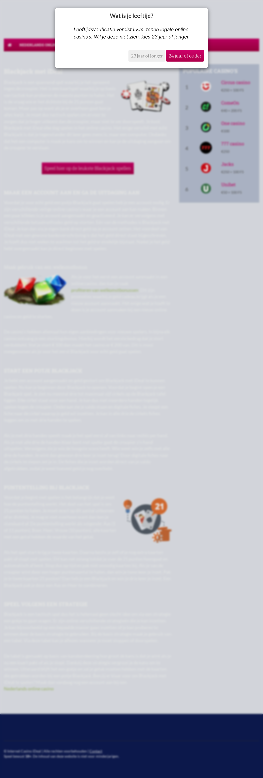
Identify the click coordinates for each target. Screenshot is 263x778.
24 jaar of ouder (185, 56)
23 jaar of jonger (147, 56)
